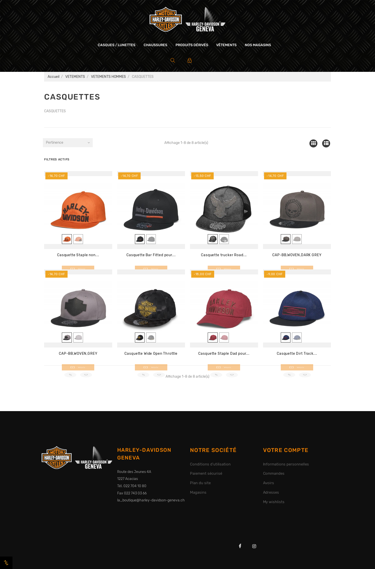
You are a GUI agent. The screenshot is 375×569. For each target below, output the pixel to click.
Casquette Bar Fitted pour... (151, 255)
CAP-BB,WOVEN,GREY (78, 353)
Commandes (274, 473)
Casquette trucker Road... (224, 255)
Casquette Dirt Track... (297, 353)
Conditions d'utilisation (210, 464)
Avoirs (268, 483)
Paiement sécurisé (206, 473)
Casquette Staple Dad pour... (224, 353)
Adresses (271, 492)
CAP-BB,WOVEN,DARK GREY (296, 255)
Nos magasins (258, 45)
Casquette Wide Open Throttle (151, 353)
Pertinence (54, 142)
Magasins (198, 492)
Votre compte (286, 450)
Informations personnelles (286, 464)
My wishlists (274, 502)
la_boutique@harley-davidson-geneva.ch (151, 500)
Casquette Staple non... (78, 255)
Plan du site (200, 483)
